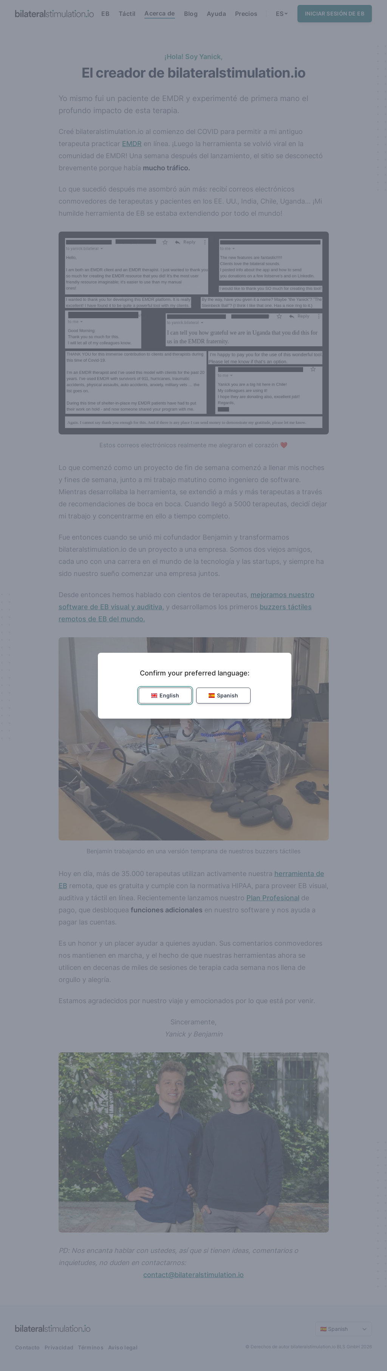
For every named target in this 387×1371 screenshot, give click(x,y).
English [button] (165, 695)
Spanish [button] (223, 695)
